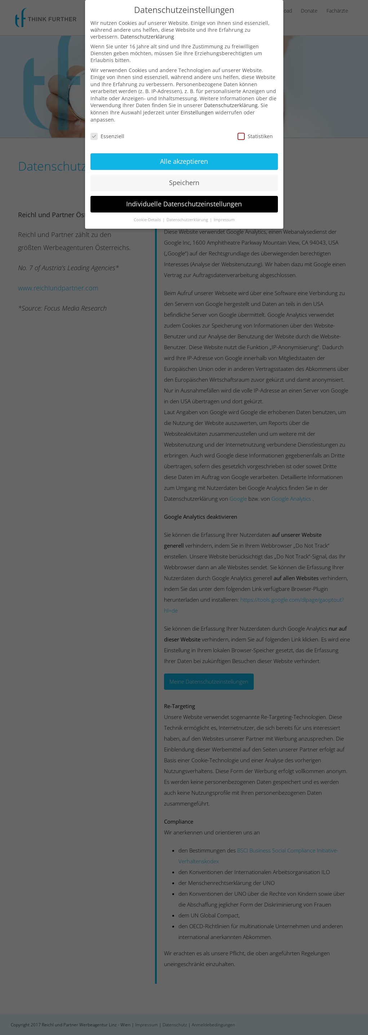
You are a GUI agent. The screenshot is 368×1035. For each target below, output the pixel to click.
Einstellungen (197, 111)
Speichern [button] (184, 181)
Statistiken (255, 135)
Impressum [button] (224, 218)
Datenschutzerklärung (147, 35)
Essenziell (107, 135)
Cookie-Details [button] (148, 218)
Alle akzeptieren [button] (184, 160)
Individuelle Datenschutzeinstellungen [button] (184, 203)
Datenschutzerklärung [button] (188, 218)
